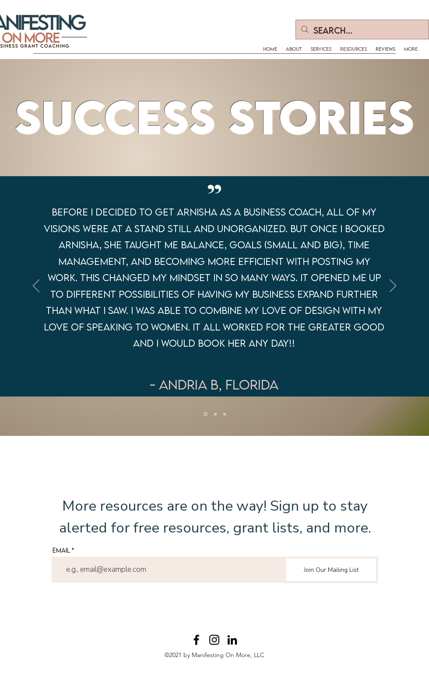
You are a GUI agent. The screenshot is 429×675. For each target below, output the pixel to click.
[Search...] (361, 30)
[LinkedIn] (232, 640)
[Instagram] (214, 640)
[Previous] (36, 286)
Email (61, 550)
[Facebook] (196, 640)
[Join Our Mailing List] (331, 570)
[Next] (393, 286)
